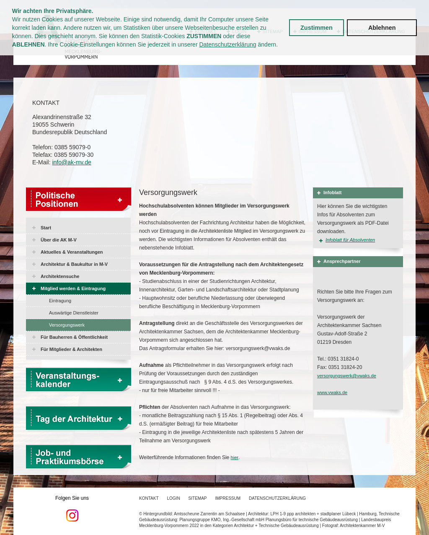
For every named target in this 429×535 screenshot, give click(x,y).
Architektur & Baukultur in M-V (74, 264)
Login (173, 498)
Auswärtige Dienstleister (73, 312)
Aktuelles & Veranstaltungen (72, 252)
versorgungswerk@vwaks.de (346, 375)
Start (46, 227)
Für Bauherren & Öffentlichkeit (74, 337)
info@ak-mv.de (71, 162)
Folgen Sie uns (72, 509)
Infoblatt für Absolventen (350, 239)
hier (234, 457)
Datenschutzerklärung (227, 44)
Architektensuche (60, 276)
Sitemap (198, 498)
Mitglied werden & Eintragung (73, 288)
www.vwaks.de (332, 392)
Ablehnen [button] (382, 27)
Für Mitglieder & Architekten (71, 349)
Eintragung (60, 300)
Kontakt (148, 498)
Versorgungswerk (67, 324)
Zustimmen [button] (316, 27)
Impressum (228, 498)
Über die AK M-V (59, 239)
